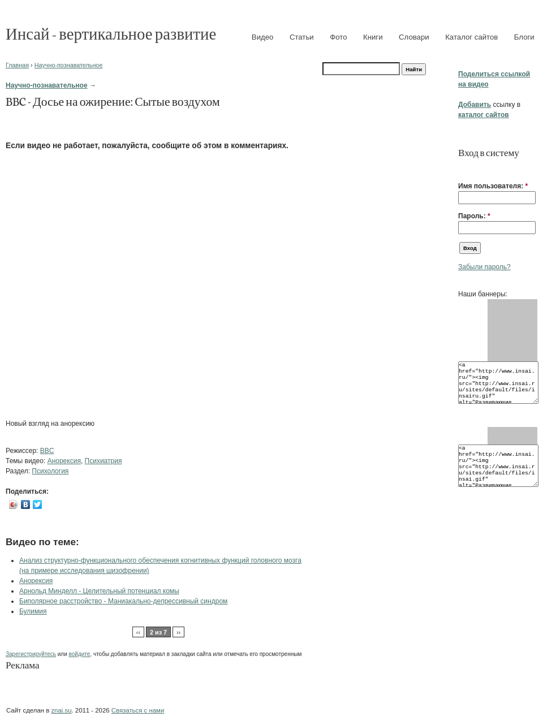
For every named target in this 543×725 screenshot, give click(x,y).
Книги (373, 37)
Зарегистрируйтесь (31, 654)
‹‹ (138, 632)
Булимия (33, 611)
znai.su (61, 710)
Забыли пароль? (484, 267)
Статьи (302, 37)
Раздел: (19, 471)
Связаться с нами (137, 710)
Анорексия (64, 461)
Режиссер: (23, 451)
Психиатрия (103, 461)
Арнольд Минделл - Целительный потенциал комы (99, 591)
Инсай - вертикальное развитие (111, 33)
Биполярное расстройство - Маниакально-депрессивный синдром (123, 601)
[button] (462, 168)
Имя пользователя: (493, 186)
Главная (17, 65)
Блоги (524, 37)
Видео (263, 37)
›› (178, 632)
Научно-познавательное (69, 65)
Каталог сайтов (471, 37)
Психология (50, 471)
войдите (79, 654)
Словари (414, 37)
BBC (47, 451)
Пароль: (474, 216)
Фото (338, 37)
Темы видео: (27, 461)
